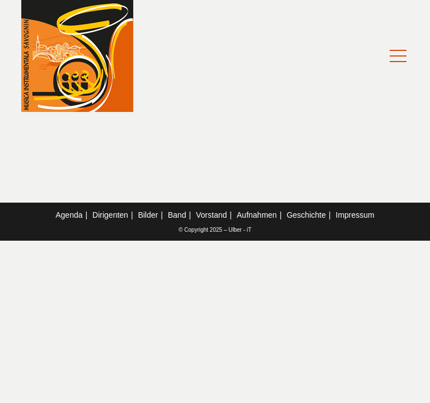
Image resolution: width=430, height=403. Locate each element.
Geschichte (306, 214)
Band (177, 214)
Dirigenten (110, 214)
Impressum (355, 214)
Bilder (148, 214)
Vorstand (211, 214)
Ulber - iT (239, 230)
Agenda (68, 214)
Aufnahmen (257, 214)
